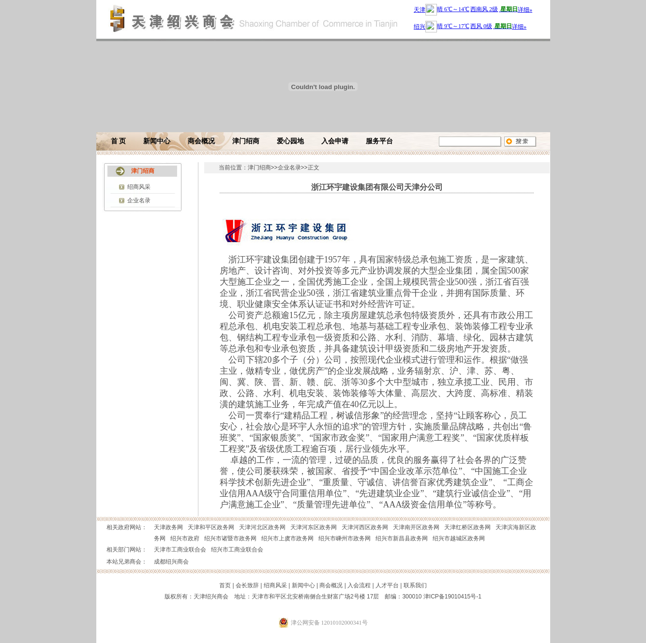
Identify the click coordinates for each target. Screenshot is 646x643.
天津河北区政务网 (262, 527)
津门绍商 (245, 141)
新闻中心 (156, 141)
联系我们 (415, 585)
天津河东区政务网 (313, 527)
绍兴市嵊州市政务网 (344, 538)
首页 (225, 585)
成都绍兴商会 (171, 561)
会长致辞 (247, 585)
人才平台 (387, 585)
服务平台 (379, 141)
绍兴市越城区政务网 (459, 538)
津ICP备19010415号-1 (452, 596)
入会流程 (359, 585)
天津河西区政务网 (365, 527)
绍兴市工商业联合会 (237, 549)
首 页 (118, 141)
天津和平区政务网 (211, 527)
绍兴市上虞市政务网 (287, 538)
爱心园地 (290, 141)
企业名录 (138, 200)
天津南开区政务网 (416, 527)
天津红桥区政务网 (467, 527)
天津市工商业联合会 (180, 549)
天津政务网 (168, 527)
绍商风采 (138, 187)
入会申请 (334, 141)
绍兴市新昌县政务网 (402, 538)
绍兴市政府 (184, 538)
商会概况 (201, 141)
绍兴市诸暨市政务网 (230, 538)
